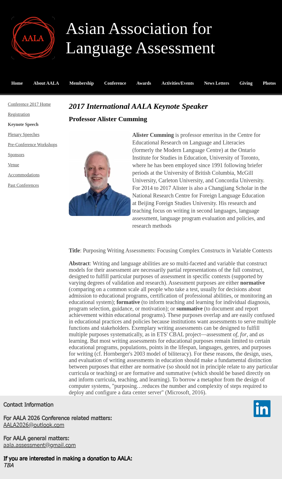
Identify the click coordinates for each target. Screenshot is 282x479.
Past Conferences (23, 185)
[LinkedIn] (262, 408)
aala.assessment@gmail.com (39, 445)
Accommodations (24, 174)
